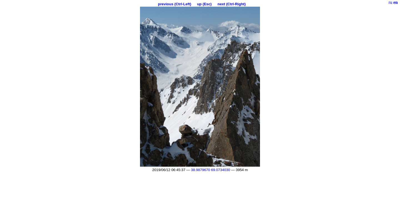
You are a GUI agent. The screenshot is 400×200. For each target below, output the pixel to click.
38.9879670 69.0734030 (210, 170)
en (395, 2)
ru (390, 2)
